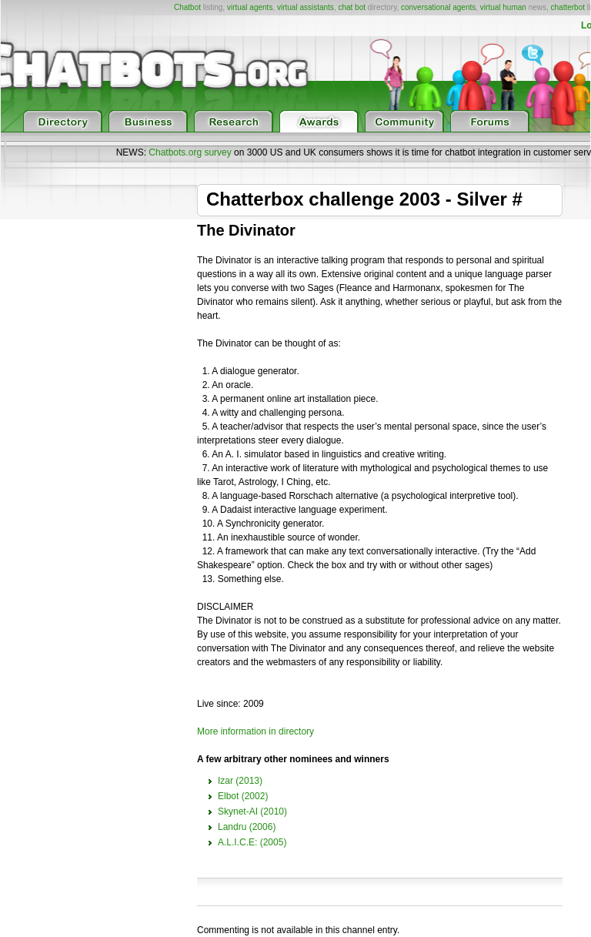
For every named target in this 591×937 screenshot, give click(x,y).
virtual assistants (305, 7)
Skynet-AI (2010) (252, 811)
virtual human (503, 7)
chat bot (352, 7)
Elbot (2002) (243, 796)
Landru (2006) (246, 827)
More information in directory (255, 731)
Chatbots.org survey (190, 152)
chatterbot (568, 7)
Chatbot (187, 7)
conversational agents (438, 7)
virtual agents (249, 7)
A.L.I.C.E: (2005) (252, 842)
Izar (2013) (240, 780)
